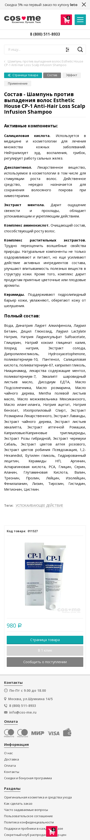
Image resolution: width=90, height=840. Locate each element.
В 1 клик (45, 650)
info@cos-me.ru (22, 712)
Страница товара (23, 75)
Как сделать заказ (18, 803)
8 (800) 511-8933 (45, 34)
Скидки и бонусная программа (28, 778)
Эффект (71, 75)
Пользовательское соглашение (28, 816)
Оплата (10, 765)
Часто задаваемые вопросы (26, 810)
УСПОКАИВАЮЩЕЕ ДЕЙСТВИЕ (39, 505)
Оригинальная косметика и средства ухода (38, 797)
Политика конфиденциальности (29, 822)
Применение (18, 83)
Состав (52, 75)
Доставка (11, 759)
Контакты (11, 772)
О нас (8, 753)
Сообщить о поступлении (45, 661)
